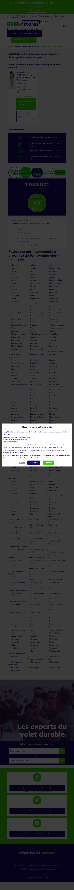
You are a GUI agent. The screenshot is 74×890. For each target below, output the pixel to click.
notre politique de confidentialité (50, 458)
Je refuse (22, 463)
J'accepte (48, 463)
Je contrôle (33, 463)
